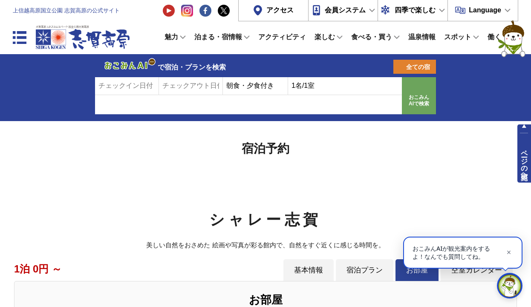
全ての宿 (418, 67)
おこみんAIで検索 (419, 100)
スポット (457, 37)
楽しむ (325, 37)
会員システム (345, 10)
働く (494, 37)
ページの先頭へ (524, 161)
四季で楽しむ (415, 10)
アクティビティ (282, 37)
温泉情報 (422, 37)
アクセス (280, 10)
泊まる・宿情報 (218, 37)
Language (485, 10)
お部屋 (417, 270)
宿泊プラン (364, 270)
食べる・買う (371, 37)
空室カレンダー (476, 270)
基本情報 (308, 270)
